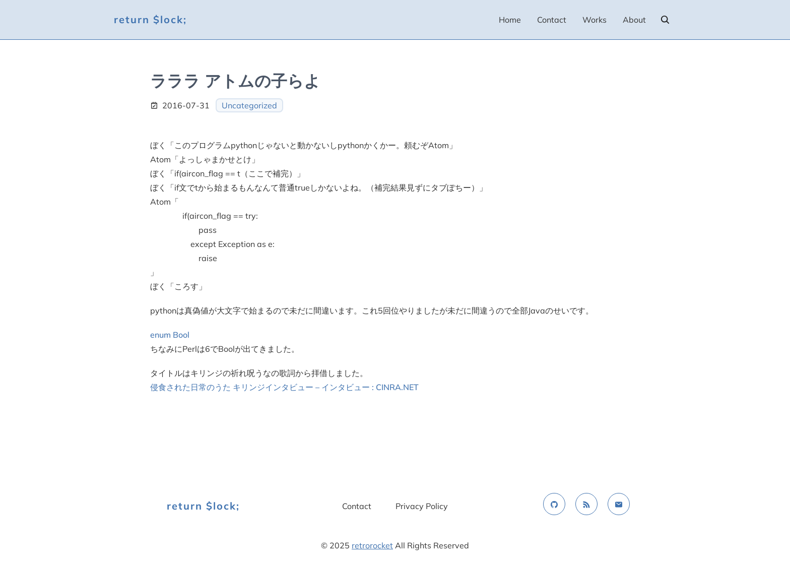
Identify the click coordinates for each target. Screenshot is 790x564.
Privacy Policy (422, 506)
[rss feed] (586, 504)
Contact (551, 20)
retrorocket (372, 545)
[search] (665, 20)
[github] (554, 504)
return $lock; (150, 19)
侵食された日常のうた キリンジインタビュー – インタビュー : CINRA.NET (284, 387)
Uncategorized (249, 105)
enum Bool (169, 335)
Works (594, 20)
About (634, 20)
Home (510, 20)
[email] (619, 504)
